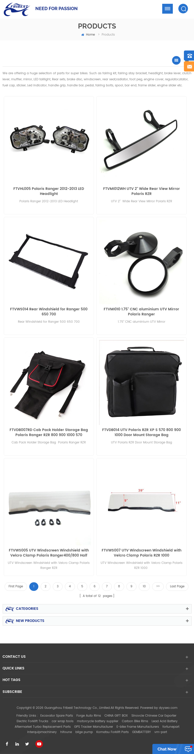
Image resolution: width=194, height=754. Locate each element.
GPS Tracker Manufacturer (93, 726)
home (88, 34)
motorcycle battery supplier (97, 721)
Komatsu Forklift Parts (112, 732)
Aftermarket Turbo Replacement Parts (43, 726)
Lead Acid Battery (165, 721)
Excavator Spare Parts (56, 715)
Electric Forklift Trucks (32, 721)
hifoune (66, 732)
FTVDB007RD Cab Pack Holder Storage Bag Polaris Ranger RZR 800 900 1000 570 (49, 433)
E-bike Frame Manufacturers (138, 726)
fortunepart (170, 726)
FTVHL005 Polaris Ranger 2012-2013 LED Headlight (48, 191)
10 (144, 586)
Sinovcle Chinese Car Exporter (153, 715)
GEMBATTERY (141, 732)
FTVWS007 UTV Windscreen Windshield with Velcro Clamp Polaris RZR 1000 (141, 553)
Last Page (177, 586)
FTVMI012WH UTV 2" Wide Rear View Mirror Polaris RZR (141, 191)
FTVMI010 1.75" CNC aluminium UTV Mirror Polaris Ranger (141, 312)
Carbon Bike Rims (135, 721)
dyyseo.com (168, 708)
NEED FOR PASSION (56, 8)
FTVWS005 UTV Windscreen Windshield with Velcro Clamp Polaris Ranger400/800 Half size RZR (49, 553)
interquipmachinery (42, 732)
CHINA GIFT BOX (116, 715)
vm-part (160, 732)
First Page (16, 586)
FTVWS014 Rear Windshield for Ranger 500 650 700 (49, 312)
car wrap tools (62, 721)
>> (158, 586)
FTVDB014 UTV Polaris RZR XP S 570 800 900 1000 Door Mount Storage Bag (141, 433)
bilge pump (84, 732)
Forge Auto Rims (88, 715)
